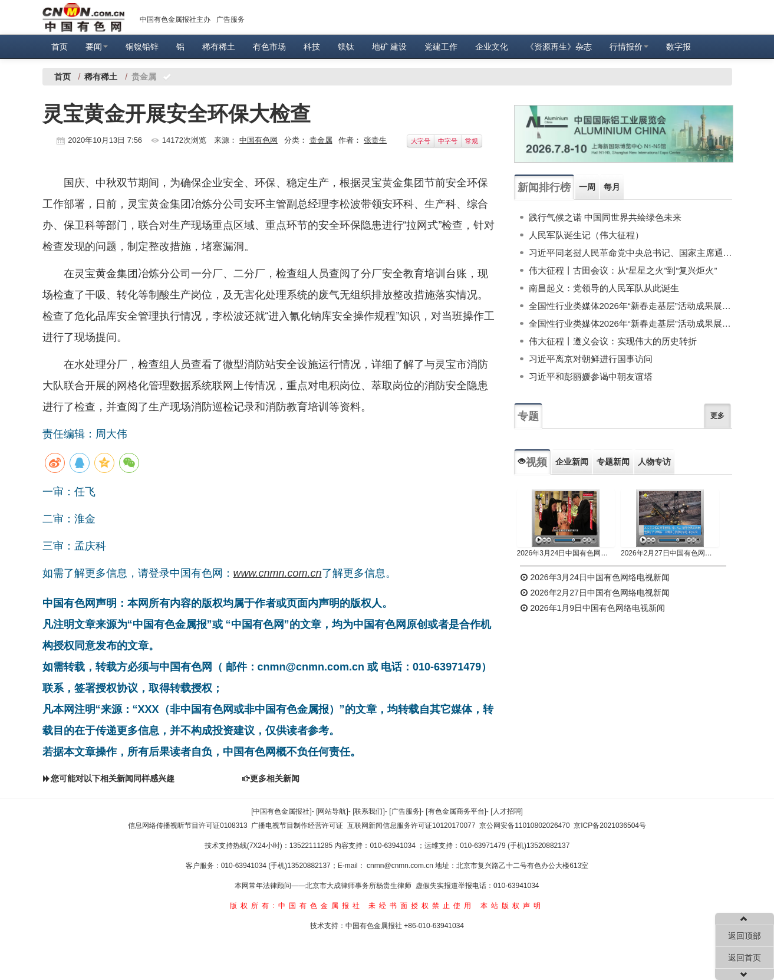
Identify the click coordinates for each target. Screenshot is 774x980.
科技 (312, 46)
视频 (532, 462)
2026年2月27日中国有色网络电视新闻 (670, 553)
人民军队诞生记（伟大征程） (586, 235)
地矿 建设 (389, 46)
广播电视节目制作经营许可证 (297, 825)
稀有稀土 (218, 46)
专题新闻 (613, 461)
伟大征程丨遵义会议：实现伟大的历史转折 (613, 341)
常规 (471, 140)
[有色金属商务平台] (456, 811)
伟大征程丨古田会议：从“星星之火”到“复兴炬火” (623, 270)
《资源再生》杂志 (559, 46)
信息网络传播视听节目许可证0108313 (188, 825)
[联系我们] (369, 811)
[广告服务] (405, 811)
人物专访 (654, 461)
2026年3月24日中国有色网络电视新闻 (566, 553)
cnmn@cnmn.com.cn (401, 865)
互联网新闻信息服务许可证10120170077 (411, 825)
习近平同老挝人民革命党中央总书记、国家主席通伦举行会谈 (630, 253)
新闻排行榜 (544, 187)
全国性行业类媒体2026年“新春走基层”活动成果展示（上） (630, 323)
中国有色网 (258, 140)
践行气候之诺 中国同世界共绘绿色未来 (605, 217)
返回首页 (744, 957)
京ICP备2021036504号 (610, 825)
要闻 (96, 46)
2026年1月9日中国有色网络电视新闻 (593, 608)
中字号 (447, 140)
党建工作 (440, 46)
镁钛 (346, 46)
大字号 (420, 140)
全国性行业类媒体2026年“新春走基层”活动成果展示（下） (630, 306)
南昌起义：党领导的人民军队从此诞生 (604, 288)
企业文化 (491, 46)
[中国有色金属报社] (281, 811)
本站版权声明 (512, 906)
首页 (59, 46)
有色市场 (269, 46)
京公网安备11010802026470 (524, 825)
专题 (528, 416)
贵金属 (320, 140)
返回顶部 (744, 935)
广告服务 (230, 19)
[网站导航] (332, 811)
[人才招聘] (506, 811)
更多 (717, 416)
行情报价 (629, 46)
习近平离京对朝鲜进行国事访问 (591, 359)
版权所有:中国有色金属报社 (296, 906)
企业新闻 (571, 461)
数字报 (678, 46)
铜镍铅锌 (142, 46)
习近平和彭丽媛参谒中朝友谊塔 (591, 376)
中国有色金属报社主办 (175, 19)
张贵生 (375, 140)
